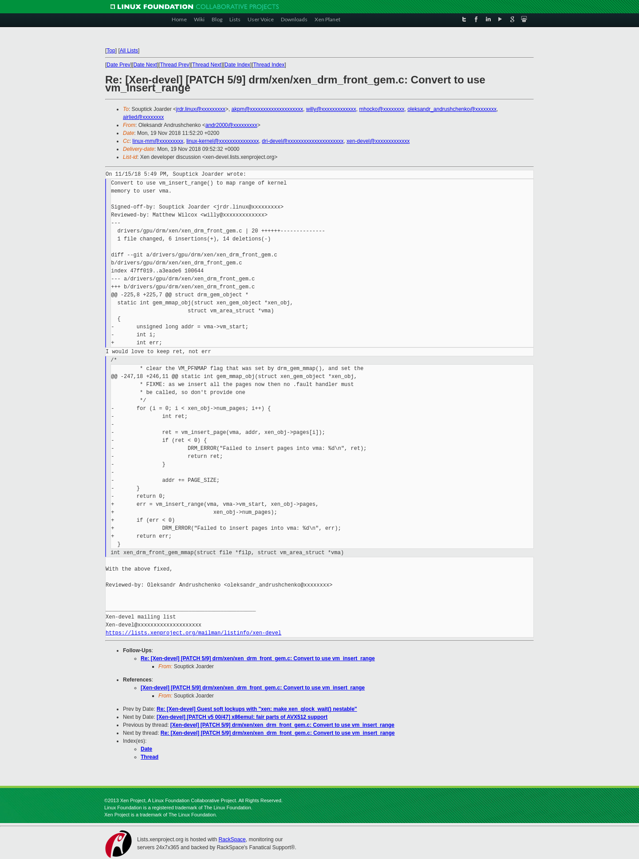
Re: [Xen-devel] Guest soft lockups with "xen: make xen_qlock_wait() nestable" (257, 709)
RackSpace (231, 839)
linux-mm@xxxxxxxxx (157, 141)
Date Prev (118, 65)
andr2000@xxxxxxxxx (231, 125)
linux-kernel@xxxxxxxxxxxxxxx (222, 141)
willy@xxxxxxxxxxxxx (331, 109)
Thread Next (206, 65)
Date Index (237, 65)
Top (110, 50)
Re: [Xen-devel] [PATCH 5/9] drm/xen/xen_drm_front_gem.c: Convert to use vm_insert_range (258, 658)
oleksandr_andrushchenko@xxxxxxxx (452, 109)
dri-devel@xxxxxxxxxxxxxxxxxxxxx (302, 141)
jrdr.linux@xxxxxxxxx (200, 109)
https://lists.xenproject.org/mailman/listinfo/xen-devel (193, 633)
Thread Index (269, 65)
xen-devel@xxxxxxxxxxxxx (378, 141)
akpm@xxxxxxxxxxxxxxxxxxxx (268, 109)
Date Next (145, 65)
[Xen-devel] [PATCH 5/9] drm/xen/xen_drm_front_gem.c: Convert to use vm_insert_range (253, 688)
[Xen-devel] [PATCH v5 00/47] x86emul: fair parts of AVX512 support (242, 717)
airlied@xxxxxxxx (143, 117)
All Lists (129, 50)
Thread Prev (174, 65)
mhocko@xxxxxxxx (381, 109)
